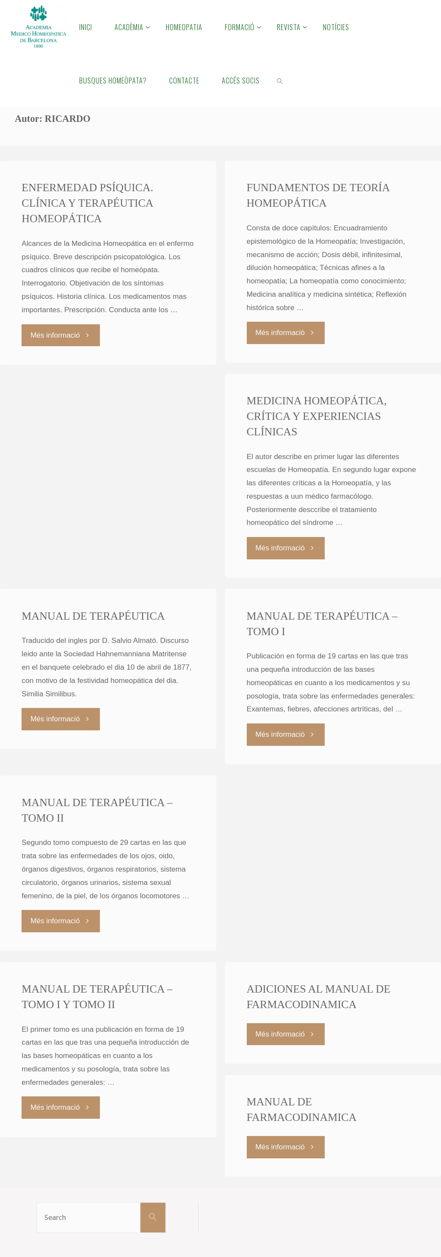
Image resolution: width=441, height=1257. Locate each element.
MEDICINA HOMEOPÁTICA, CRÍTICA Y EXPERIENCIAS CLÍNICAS (317, 416)
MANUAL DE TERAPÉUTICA (93, 615)
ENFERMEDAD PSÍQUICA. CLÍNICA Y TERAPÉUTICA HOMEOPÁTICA (88, 203)
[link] (280, 80)
